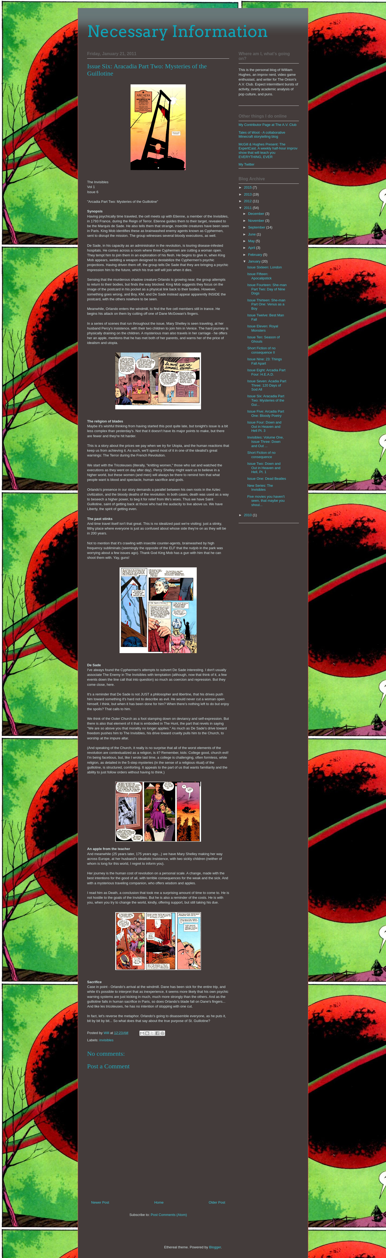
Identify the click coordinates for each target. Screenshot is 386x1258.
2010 (248, 515)
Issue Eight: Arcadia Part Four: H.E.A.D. (266, 372)
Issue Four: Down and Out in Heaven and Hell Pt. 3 (264, 426)
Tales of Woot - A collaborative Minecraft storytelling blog (262, 134)
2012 (248, 201)
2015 (248, 187)
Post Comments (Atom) (169, 1215)
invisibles (106, 1040)
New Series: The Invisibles (260, 488)
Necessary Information (177, 31)
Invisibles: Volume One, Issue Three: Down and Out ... (265, 441)
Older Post (217, 1202)
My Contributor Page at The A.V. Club (267, 125)
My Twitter (246, 164)
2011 (248, 208)
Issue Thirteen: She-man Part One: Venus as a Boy (266, 304)
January (255, 261)
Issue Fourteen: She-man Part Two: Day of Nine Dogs (267, 289)
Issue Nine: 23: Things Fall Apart (264, 361)
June (252, 234)
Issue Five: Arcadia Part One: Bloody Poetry (265, 413)
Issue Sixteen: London (264, 267)
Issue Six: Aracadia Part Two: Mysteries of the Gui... (265, 400)
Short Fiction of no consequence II (261, 350)
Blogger (215, 1247)
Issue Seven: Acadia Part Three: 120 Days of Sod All (266, 385)
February (255, 255)
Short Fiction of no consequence (261, 455)
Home (159, 1202)
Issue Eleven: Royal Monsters (262, 328)
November (256, 221)
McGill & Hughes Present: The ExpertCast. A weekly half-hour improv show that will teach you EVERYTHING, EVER (268, 150)
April (252, 248)
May (252, 241)
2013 (248, 194)
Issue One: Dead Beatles (266, 479)
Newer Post (100, 1202)
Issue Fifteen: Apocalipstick (259, 276)
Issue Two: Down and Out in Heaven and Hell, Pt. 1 (263, 468)
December (256, 214)
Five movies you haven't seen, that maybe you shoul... (265, 501)
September (257, 227)
